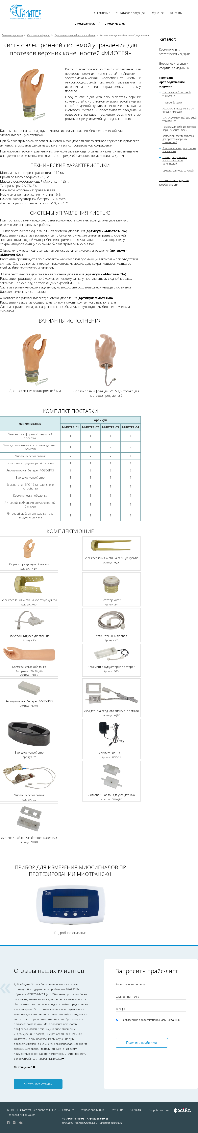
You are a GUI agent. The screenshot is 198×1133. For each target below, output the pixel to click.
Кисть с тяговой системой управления (176, 94)
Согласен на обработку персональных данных (151, 1020)
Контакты (176, 13)
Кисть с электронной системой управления (179, 119)
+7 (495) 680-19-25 (84, 24)
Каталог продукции (132, 13)
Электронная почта (127, 996)
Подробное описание (70, 933)
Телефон (121, 1009)
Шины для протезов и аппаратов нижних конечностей (174, 160)
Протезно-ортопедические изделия (172, 82)
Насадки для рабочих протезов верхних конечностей (179, 128)
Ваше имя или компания (130, 984)
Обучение (157, 13)
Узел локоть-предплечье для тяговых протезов (178, 110)
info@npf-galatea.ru (111, 1122)
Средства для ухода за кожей (178, 170)
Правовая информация (21, 1115)
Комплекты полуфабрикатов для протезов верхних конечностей (178, 139)
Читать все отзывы (38, 1084)
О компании (102, 13)
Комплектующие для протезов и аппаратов (179, 150)
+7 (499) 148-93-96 (114, 24)
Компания (68, 1110)
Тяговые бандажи (172, 102)
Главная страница (12, 35)
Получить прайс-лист (141, 1042)
